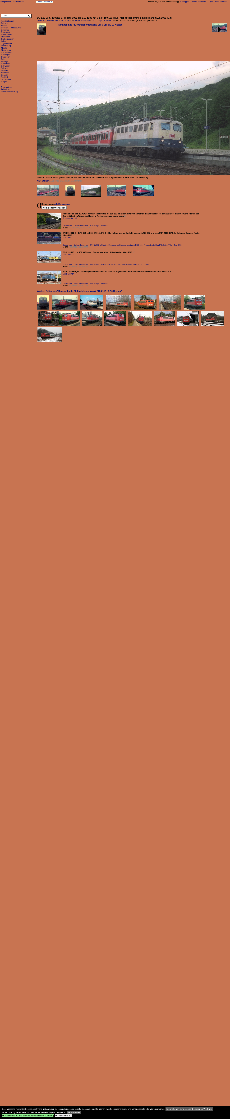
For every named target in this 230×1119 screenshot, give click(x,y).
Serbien (4, 70)
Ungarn (4, 82)
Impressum (48, 2)
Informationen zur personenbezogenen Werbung (189, 1109)
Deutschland (65, 20)
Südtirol (4, 77)
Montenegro (6, 50)
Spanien (4, 75)
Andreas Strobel (70, 218)
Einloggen (184, 2)
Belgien (4, 23)
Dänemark (5, 32)
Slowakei (5, 73)
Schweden (5, 66)
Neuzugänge (6, 87)
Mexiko (4, 48)
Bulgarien (5, 30)
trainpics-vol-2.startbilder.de (12, 2)
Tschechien (6, 79)
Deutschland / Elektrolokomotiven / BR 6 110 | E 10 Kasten (90, 24)
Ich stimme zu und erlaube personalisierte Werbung (28, 1116)
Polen (3, 59)
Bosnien (4, 25)
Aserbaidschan (7, 21)
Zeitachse (5, 89)
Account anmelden (198, 2)
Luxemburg (6, 46)
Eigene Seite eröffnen (217, 2)
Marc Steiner (43, 181)
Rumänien (5, 64)
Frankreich (5, 37)
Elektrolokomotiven (81, 20)
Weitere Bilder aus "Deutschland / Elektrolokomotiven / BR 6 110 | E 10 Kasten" (79, 291)
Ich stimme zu (63, 1116)
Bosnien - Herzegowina (11, 28)
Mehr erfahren (74, 1112)
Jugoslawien (6, 43)
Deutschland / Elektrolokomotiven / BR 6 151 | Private (128, 245)
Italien (3, 41)
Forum (39, 2)
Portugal (4, 61)
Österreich (5, 57)
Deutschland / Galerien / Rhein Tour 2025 (165, 245)
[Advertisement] (47, 45)
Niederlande (6, 52)
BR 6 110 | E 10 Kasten (102, 20)
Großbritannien (7, 39)
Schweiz (4, 68)
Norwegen (5, 55)
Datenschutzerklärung (9, 92)
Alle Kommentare (62, 204)
